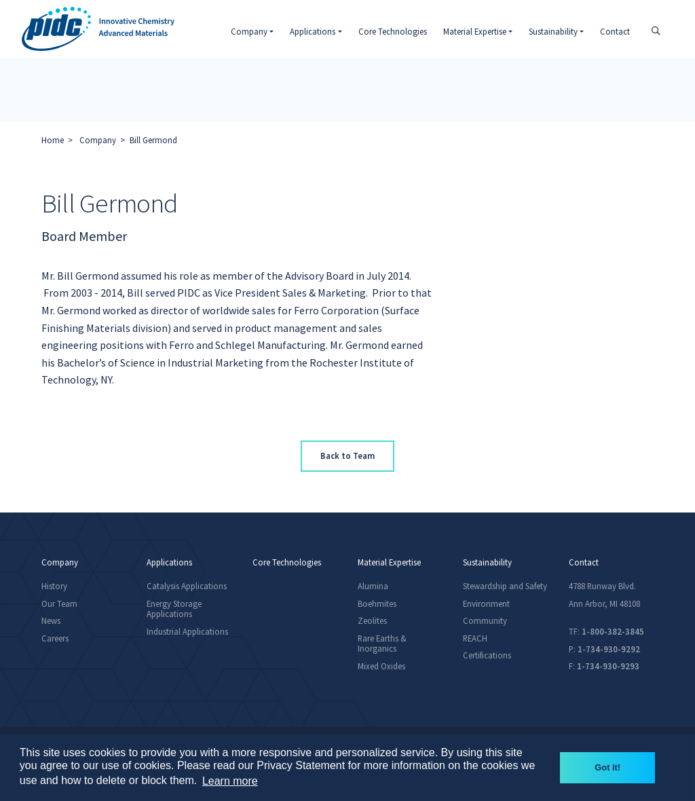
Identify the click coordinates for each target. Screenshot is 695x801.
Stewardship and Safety (505, 585)
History (54, 585)
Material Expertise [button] (474, 31)
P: (604, 649)
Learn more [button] (230, 781)
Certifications (487, 655)
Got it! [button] (607, 767)
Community (485, 620)
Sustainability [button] (553, 31)
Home (52, 139)
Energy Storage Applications (174, 608)
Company (97, 139)
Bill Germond (153, 139)
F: (604, 665)
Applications (169, 562)
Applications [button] (312, 31)
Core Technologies (392, 31)
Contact (615, 31)
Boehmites (377, 603)
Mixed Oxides (381, 665)
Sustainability (487, 562)
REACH (475, 638)
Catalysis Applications (187, 585)
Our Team (59, 603)
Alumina (373, 585)
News (50, 620)
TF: (606, 631)
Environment (486, 603)
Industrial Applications (187, 631)
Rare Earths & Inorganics (382, 643)
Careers (55, 638)
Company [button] (249, 31)
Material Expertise (389, 562)
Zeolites (372, 620)
